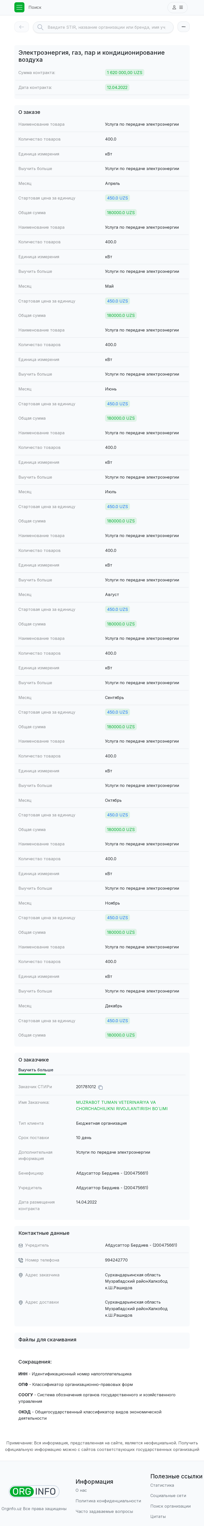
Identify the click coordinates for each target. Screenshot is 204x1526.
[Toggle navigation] (19, 7)
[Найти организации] (34, 1491)
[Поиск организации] (176, 1506)
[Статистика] (176, 1485)
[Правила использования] (108, 1501)
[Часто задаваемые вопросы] (108, 1511)
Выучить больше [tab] (35, 1069)
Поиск (34, 7)
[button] (177, 7)
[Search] (110, 27)
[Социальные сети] (176, 1495)
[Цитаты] (176, 1516)
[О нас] (108, 1490)
